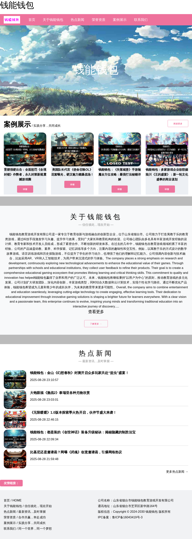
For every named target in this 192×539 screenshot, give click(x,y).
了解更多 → (96, 324)
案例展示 (120, 20)
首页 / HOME (13, 500)
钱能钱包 (17, 5)
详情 (25, 189)
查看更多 (96, 311)
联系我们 (141, 20)
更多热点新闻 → (177, 471)
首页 (31, 20)
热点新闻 (77, 20)
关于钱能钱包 (53, 20)
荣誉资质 (99, 20)
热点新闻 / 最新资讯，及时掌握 (25, 511)
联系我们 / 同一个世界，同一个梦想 (28, 528)
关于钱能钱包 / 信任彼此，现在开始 (28, 506)
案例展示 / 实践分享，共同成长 (25, 523)
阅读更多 (177, 124)
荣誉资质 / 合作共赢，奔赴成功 (25, 517)
